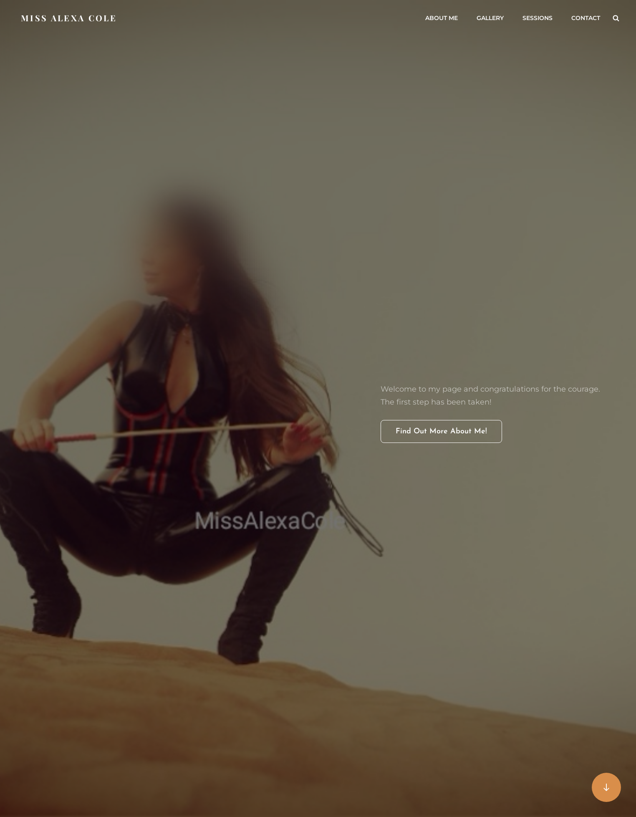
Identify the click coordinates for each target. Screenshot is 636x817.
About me (441, 18)
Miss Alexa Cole (69, 17)
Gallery (490, 18)
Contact (585, 18)
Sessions (537, 18)
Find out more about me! (449, 434)
